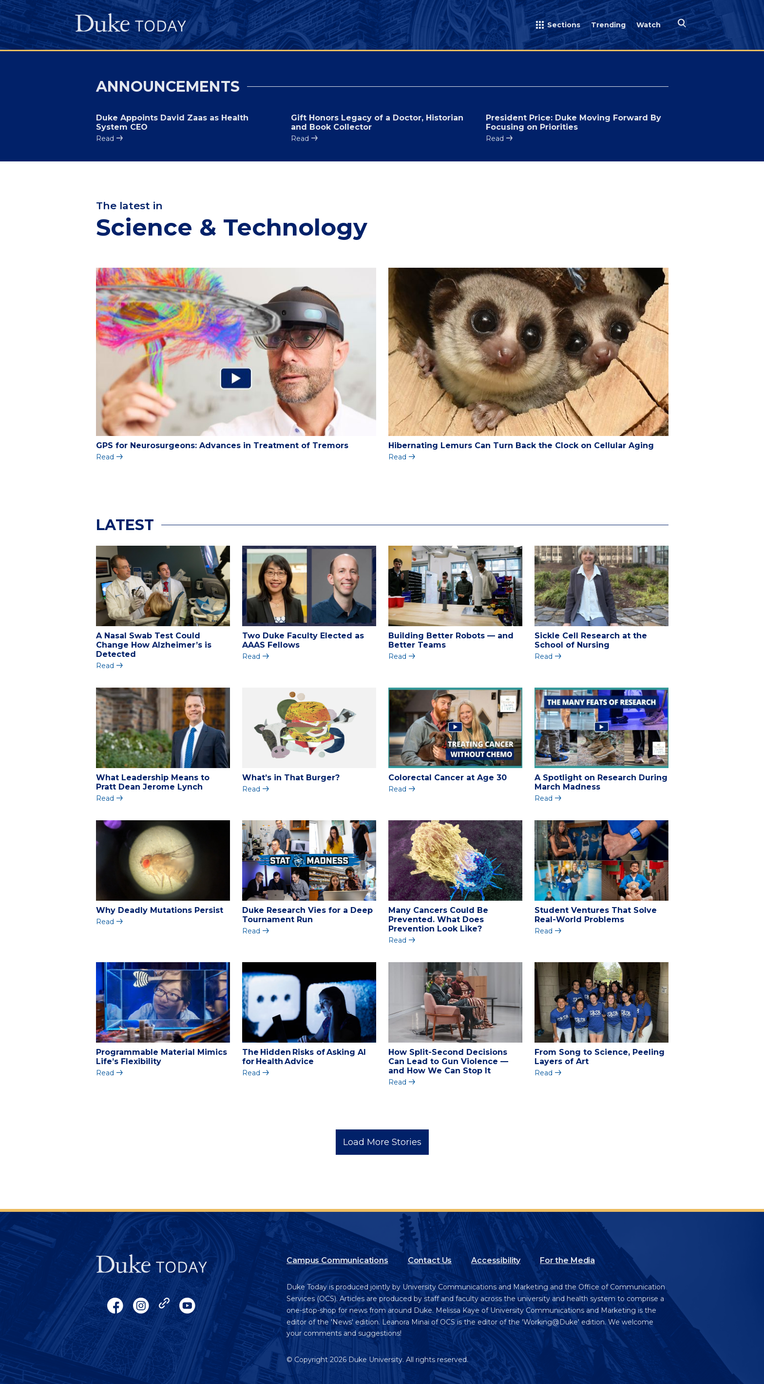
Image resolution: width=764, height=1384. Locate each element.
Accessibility (495, 1260)
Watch (648, 24)
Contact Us (430, 1260)
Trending (608, 24)
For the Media (567, 1260)
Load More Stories (382, 1142)
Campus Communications (337, 1260)
